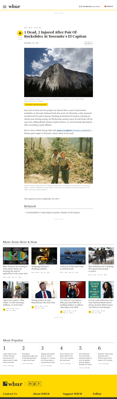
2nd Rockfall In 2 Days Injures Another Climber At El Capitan (53, 213)
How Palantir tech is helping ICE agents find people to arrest (101, 269)
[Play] (4, 310)
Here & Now (37, 28)
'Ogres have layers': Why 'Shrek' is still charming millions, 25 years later (13, 303)
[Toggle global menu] (4, 7)
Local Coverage (8, 366)
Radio (30, 28)
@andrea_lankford (81, 131)
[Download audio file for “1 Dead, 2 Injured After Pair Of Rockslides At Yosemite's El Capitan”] (18, 37)
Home (25, 28)
